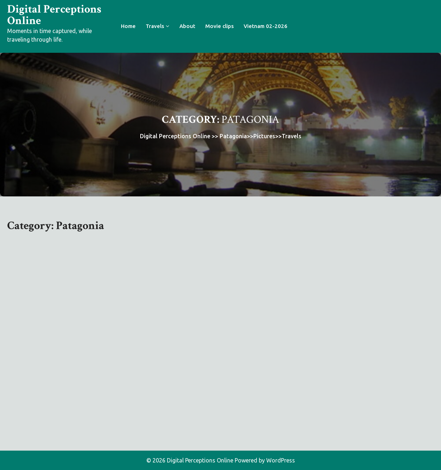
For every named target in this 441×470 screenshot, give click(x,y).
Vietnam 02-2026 (265, 26)
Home (128, 26)
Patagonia (233, 136)
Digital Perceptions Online (54, 15)
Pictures (264, 136)
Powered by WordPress (265, 460)
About (187, 26)
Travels (155, 26)
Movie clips (219, 26)
